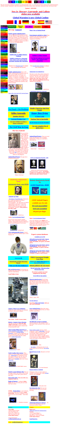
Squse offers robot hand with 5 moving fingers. (18, 93)
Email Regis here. (33, 419)
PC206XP (17, 359)
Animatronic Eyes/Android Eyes (37, 71)
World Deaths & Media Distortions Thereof (18, 262)
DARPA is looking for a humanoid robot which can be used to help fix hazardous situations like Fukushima (18, 60)
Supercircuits (14, 355)
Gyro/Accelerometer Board (18, 217)
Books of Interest (13, 381)
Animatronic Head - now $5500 (18, 184)
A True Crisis (39, 116)
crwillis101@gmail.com (17, 422)
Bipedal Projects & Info (35, 351)
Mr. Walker (33, 347)
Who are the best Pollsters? (18, 265)
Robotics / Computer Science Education (17, 322)
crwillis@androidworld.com (14, 419)
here (16, 152)
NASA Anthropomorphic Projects (16, 232)
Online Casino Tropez (39, 55)
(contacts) (18, 30)
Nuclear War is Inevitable (39, 119)
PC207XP (11, 360)
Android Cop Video (13, 196)
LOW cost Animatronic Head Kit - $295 (39, 157)
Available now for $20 (40, 236)
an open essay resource (38, 66)
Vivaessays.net (19, 66)
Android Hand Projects (36, 136)
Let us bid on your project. (40, 275)
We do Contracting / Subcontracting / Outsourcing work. (40, 269)
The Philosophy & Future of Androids (38, 321)
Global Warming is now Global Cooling (30, 17)
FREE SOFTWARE (39, 303)
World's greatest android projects (16, 33)
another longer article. (16, 336)
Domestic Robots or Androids (36, 369)
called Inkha (41, 331)
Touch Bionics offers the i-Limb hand (39, 91)
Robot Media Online (13, 377)
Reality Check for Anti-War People (39, 109)
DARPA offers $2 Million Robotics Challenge (18, 55)
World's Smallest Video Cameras (15, 353)
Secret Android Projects (35, 308)
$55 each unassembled (39, 206)
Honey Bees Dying (39, 113)
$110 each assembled (40, 208)
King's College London (34, 329)
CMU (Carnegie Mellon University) (16, 329)
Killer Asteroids (18, 113)
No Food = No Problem (18, 109)
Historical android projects (36, 279)
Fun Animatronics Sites (35, 388)
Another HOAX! (18, 116)
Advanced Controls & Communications (38, 410)
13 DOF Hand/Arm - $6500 (39, 185)
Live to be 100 (18, 258)
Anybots (46, 373)
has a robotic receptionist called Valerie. (17, 330)
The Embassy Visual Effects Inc (15, 199)
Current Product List (18, 119)
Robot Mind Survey (42, 261)
